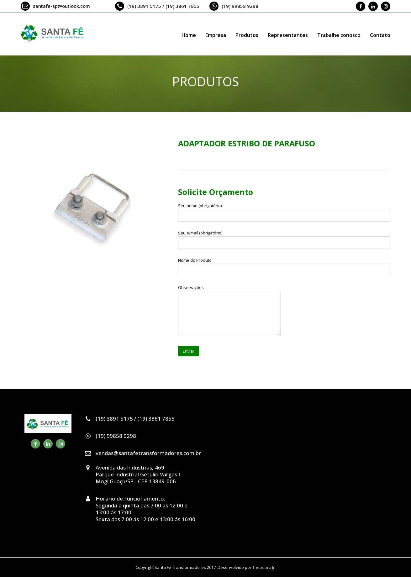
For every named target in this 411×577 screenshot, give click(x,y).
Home (189, 35)
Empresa (215, 35)
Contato (380, 35)
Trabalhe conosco (339, 35)
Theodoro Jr (263, 567)
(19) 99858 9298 (240, 6)
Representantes (288, 35)
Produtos (246, 35)
